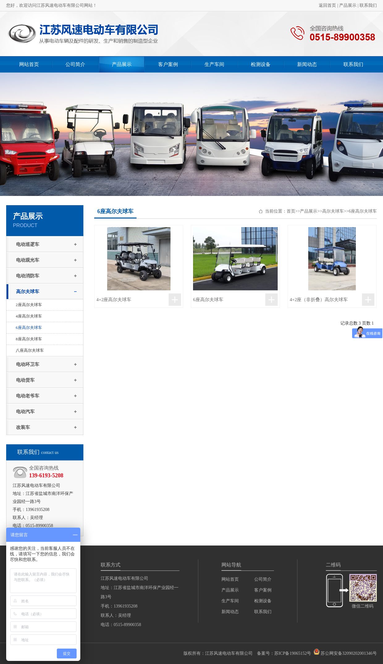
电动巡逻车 (27, 244)
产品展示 (347, 5)
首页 (291, 211)
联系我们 (368, 5)
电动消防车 (27, 275)
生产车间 (214, 64)
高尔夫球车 (27, 291)
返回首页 (327, 5)
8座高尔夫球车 (29, 339)
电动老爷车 (27, 395)
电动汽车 (25, 411)
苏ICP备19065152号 (292, 653)
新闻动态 (307, 64)
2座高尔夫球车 (29, 304)
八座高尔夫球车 (30, 350)
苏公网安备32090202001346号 (349, 653)
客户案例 (168, 64)
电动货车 (25, 380)
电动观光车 (27, 260)
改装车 (23, 427)
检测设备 (261, 64)
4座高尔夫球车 (29, 316)
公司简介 (75, 64)
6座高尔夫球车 (29, 327)
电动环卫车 (27, 364)
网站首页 (29, 64)
